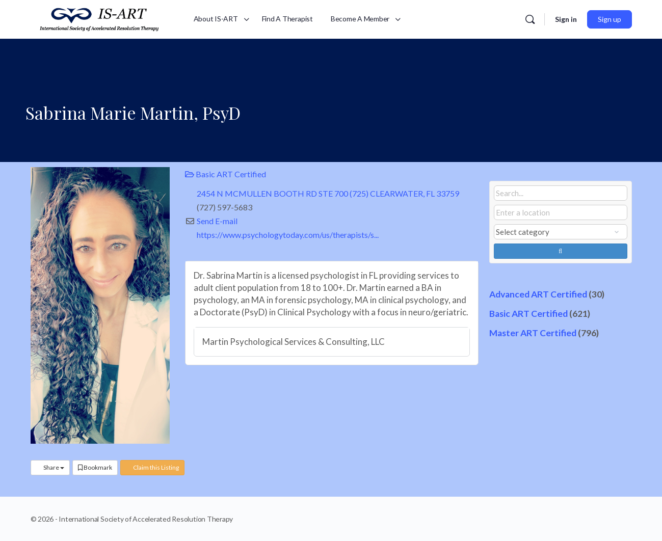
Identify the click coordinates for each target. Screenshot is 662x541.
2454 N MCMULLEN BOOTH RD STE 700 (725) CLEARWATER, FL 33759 (328, 193)
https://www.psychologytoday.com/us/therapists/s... (288, 234)
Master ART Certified (532, 333)
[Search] (530, 19)
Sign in (566, 19)
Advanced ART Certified (538, 294)
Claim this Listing (152, 467)
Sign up (609, 19)
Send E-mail (217, 221)
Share (50, 467)
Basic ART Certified (225, 174)
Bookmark (95, 467)
